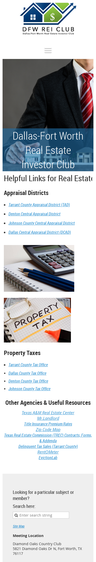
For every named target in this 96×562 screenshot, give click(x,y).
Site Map (19, 526)
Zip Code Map (48, 429)
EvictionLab (48, 457)
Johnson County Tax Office (29, 389)
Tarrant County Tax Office (28, 365)
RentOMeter (48, 452)
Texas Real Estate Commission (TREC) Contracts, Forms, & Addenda (48, 438)
